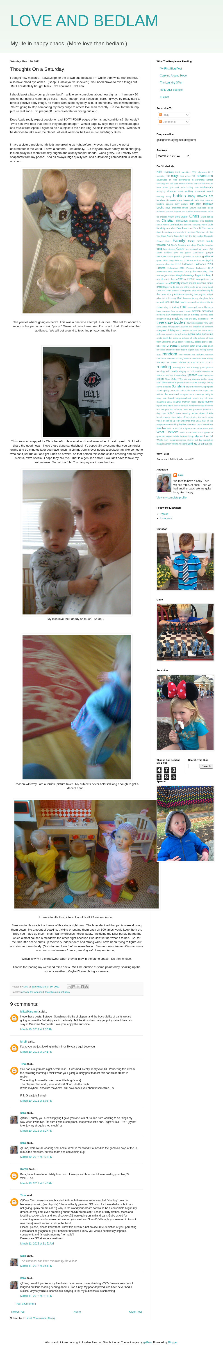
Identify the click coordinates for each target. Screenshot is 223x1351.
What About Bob (205, 428)
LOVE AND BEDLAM (84, 21)
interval (168, 287)
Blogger (172, 1342)
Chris (194, 216)
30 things (173, 176)
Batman (209, 200)
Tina (23, 1064)
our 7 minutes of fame (186, 330)
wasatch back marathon (200, 424)
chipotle (163, 217)
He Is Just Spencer (171, 89)
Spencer (192, 375)
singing (182, 371)
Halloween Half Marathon (170, 271)
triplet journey (205, 401)
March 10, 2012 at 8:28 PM (36, 1157)
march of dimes (198, 302)
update (198, 409)
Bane (179, 200)
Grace (170, 256)
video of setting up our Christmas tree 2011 (179, 420)
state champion (205, 375)
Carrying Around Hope (173, 75)
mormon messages (202, 311)
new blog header (195, 323)
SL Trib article (194, 371)
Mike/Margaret (29, 1011)
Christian (168, 220)
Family (179, 240)
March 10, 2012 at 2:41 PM (36, 1051)
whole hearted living (183, 436)
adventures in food (167, 179)
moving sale (206, 314)
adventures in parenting (192, 179)
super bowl (191, 386)
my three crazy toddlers (185, 320)
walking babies (179, 424)
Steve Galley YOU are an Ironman (182, 379)
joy (173, 290)
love (177, 302)
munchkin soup (164, 318)
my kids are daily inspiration (194, 318)
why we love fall (203, 436)
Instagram (166, 518)
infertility (175, 283)
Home (77, 1311)
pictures (177, 338)
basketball (188, 200)
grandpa (178, 256)
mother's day (163, 314)
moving (195, 314)
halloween (187, 264)
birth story (195, 203)
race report (181, 349)
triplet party (162, 405)
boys (168, 207)
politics (198, 342)
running (164, 366)
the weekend (37, 992)
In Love (164, 96)
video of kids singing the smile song (195, 417)
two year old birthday (171, 409)
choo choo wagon (178, 216)
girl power (204, 249)
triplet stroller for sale (178, 405)
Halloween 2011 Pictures (180, 268)
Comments (167, 121)
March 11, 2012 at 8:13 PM (36, 1296)
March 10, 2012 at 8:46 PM (36, 1183)
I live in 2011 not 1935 (182, 279)
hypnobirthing (203, 275)
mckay (175, 307)
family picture (196, 241)
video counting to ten (187, 413)
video (171, 413)
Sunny (210, 382)
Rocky (210, 358)
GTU (178, 264)
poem (180, 342)
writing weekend (179, 444)
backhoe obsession (166, 200)
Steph (160, 378)
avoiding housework (195, 191)
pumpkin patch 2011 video (194, 346)
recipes (200, 354)
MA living (184, 302)
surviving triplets (205, 386)
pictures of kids (189, 338)
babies (179, 195)
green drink (162, 260)
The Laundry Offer (171, 82)
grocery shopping (165, 264)
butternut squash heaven (169, 211)
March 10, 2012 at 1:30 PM (36, 1029)
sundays (202, 382)
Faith (167, 241)
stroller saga (207, 379)
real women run (187, 354)
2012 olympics (199, 172)
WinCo (160, 440)
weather (161, 428)
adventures (205, 176)
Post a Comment (26, 1303)
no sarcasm (207, 326)
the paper (203, 390)
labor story (197, 290)
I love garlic (200, 279)
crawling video (199, 224)
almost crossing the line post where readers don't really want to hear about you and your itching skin (185, 183)
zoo (210, 444)
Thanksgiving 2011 (166, 390)
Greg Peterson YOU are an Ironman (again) (191, 260)
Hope (172, 275)
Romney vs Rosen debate (171, 362)
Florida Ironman (205, 245)
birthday (208, 203)
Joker (168, 290)
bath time (199, 200)
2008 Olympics (165, 172)
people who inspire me (200, 334)
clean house (163, 224)
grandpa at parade (192, 256)
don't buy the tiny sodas (191, 236)
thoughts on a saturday (57, 992)
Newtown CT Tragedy (190, 326)
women (167, 444)
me (183, 306)
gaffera (147, 1342)
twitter (192, 405)
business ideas (205, 207)
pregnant (173, 345)
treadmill (177, 402)
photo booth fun (164, 338)
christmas (182, 220)
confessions (176, 224)
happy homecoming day (199, 271)
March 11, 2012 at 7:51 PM (36, 1266)
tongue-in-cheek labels (186, 398)
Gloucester (198, 252)
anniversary (206, 187)
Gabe (180, 248)
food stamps (169, 249)
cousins (187, 224)
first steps (191, 245)
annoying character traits (170, 191)
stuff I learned (164, 382)
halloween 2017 (204, 268)
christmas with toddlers (201, 221)
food (159, 248)
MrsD (23, 1041)
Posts (164, 114)
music (175, 318)
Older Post (135, 1311)
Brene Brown (189, 207)
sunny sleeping (164, 386)
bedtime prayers (165, 204)
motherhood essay (180, 314)
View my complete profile (172, 497)
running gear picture (202, 367)
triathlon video (189, 402)
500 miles (185, 176)
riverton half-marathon (195, 358)
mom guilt (193, 307)
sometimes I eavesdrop (174, 375)
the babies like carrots (187, 390)
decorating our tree (171, 232)
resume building (175, 358)
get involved (192, 249)
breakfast (176, 207)
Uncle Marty (188, 409)
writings (192, 443)
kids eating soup (183, 290)
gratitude (207, 256)
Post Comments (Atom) (41, 1318)
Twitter (164, 513)
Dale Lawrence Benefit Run (191, 228)
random (24, 992)
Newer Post (18, 1311)
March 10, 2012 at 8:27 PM (36, 1130)
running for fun (181, 367)
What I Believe (168, 432)
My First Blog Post (171, 68)
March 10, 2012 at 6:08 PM (36, 1100)
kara (23, 1113)
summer (192, 382)
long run (169, 302)
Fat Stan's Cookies (176, 245)
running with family (167, 371)
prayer (205, 342)
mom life (202, 307)
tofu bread (168, 398)
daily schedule (168, 228)
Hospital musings (185, 275)
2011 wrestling (182, 172)
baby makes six (200, 196)
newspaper (173, 326)
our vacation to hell (171, 334)
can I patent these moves (194, 211)
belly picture (181, 204)
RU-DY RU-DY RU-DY (200, 362)
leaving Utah (175, 298)
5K (193, 176)
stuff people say (180, 382)
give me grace (182, 252)
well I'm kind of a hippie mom (181, 428)
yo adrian (203, 443)
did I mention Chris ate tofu (195, 232)
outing (184, 334)
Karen (24, 1169)
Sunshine (178, 386)
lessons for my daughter (195, 298)
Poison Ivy (189, 342)
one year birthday (166, 330)
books (160, 207)
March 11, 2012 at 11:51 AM (37, 1243)
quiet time (170, 349)
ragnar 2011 (193, 349)
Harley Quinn (163, 275)
